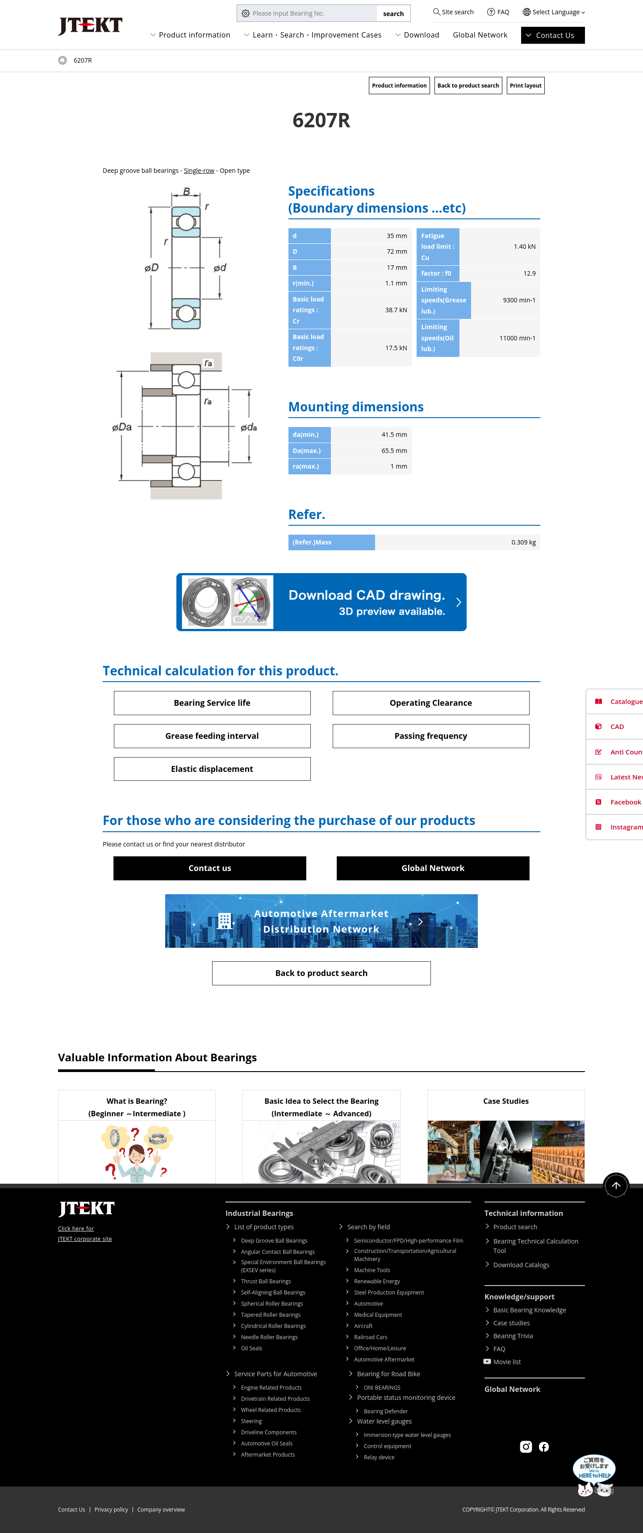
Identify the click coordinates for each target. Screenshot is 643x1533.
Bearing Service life (212, 702)
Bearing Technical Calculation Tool (536, 1246)
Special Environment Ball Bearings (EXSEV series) (283, 1266)
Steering (251, 1421)
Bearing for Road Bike (388, 1374)
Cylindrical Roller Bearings (273, 1326)
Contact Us (555, 35)
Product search (515, 1227)
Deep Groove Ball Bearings (274, 1240)
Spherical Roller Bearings (272, 1303)
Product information (194, 35)
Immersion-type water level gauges (407, 1435)
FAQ (503, 12)
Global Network (480, 35)
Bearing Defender (386, 1411)
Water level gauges (384, 1421)
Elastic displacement (212, 768)
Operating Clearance (431, 702)
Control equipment (387, 1446)
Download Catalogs (521, 1265)
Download (422, 35)
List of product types (264, 1227)
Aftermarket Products (268, 1454)
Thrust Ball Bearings (266, 1281)
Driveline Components (269, 1432)
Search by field (368, 1227)
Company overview (161, 1509)
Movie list (507, 1361)
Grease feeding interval (212, 735)
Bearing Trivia (513, 1336)
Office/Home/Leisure (380, 1348)
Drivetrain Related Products (275, 1399)
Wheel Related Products (271, 1410)
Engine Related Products (271, 1387)
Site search (458, 12)
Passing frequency (430, 735)
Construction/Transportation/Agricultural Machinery (405, 1255)
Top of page (62, 60)
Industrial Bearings (259, 1213)
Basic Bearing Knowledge (529, 1310)
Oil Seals (251, 1348)
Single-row (199, 170)
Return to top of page (616, 1186)
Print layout (526, 85)
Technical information (523, 1213)
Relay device (379, 1457)
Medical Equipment (378, 1315)
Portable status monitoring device (406, 1397)
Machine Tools (372, 1270)
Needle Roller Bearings (269, 1337)
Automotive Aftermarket (384, 1359)
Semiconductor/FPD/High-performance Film (408, 1240)
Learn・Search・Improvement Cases (317, 35)
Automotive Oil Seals (266, 1443)
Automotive (368, 1303)
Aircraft (363, 1326)
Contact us (209, 868)
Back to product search (468, 85)
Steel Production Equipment (389, 1292)
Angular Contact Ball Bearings (278, 1252)
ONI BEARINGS (382, 1387)
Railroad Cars (370, 1337)
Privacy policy (111, 1509)
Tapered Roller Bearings (271, 1315)
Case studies (511, 1323)
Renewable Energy (377, 1281)
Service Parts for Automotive (275, 1374)
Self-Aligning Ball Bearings (273, 1292)
